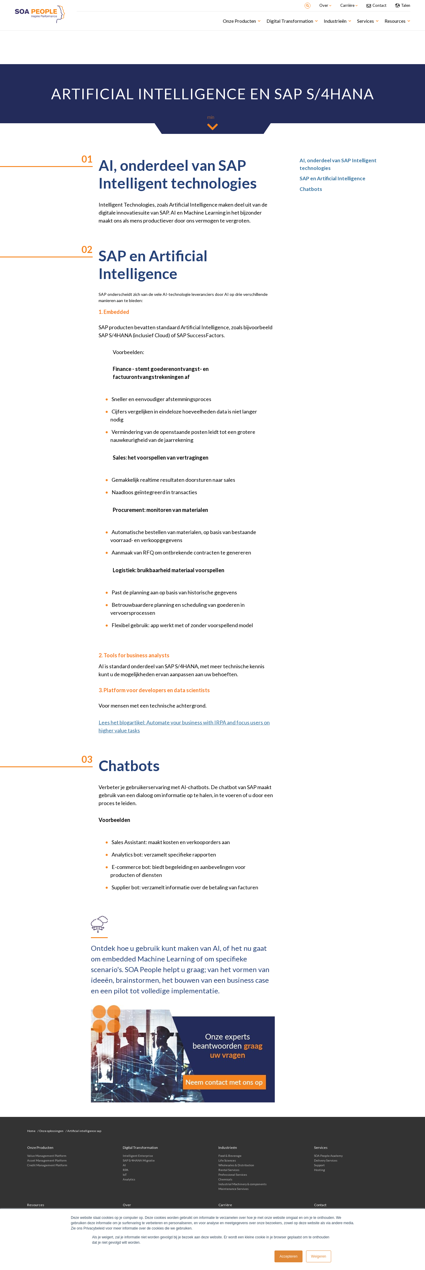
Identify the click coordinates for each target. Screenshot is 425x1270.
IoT (125, 1174)
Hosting (319, 1170)
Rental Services (228, 1170)
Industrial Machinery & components (242, 1184)
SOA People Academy (328, 1155)
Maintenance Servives (233, 1188)
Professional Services (232, 1174)
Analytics (129, 1179)
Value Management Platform (46, 1155)
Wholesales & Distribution (236, 1165)
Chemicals (225, 1179)
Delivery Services (325, 1160)
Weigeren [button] (318, 1256)
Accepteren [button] (288, 1256)
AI (124, 1165)
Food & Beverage (229, 1155)
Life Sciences (227, 1160)
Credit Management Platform (47, 1165)
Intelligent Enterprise (138, 1155)
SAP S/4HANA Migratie (139, 1160)
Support (319, 1165)
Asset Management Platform (47, 1160)
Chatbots (311, 189)
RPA (125, 1170)
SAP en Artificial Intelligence (332, 178)
